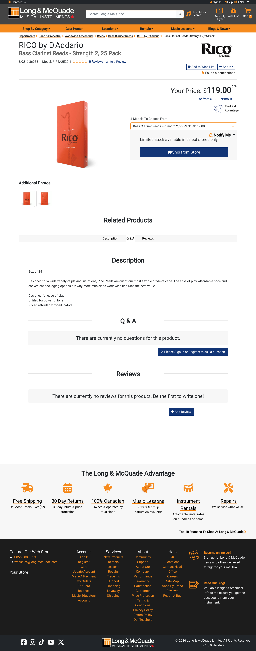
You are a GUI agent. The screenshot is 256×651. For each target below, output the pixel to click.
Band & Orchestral (50, 36)
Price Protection (143, 595)
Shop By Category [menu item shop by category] (35, 29)
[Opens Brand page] (216, 49)
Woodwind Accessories (79, 36)
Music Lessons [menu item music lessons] (181, 29)
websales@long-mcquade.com (34, 562)
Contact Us (17, 2)
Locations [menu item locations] (109, 29)
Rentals (113, 562)
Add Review (181, 411)
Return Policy (143, 615)
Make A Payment (84, 576)
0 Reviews (96, 61)
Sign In (84, 557)
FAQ (172, 557)
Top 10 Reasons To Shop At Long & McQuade (212, 531)
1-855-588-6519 (23, 557)
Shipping (113, 595)
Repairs (113, 571)
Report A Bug (172, 595)
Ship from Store (184, 152)
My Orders (84, 581)
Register (83, 562)
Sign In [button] (215, 2)
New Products (113, 557)
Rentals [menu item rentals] (145, 29)
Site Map (172, 581)
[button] (247, 14)
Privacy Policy (143, 610)
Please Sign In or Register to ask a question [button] (193, 352)
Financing (113, 586)
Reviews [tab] (148, 238)
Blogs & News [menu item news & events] (218, 29)
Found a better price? (218, 73)
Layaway (113, 590)
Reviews (172, 590)
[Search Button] (180, 14)
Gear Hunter (74, 29)
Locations (172, 562)
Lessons (113, 566)
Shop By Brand (172, 586)
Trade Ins (113, 576)
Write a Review (116, 62)
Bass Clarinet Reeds (120, 36)
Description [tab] (110, 238)
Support (113, 581)
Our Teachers (143, 619)
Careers (172, 576)
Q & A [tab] (130, 238)
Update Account (84, 571)
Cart (84, 566)
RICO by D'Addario (148, 36)
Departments (27, 36)
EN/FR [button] (240, 2)
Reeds (101, 36)
